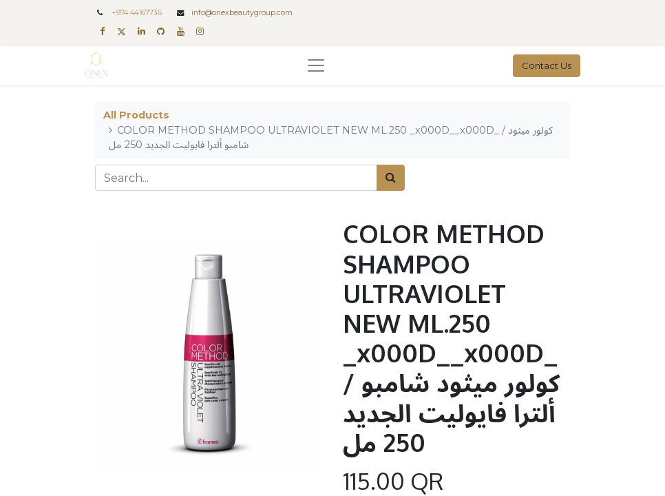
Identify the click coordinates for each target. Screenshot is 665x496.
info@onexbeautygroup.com (242, 12)
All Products (136, 115)
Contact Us (546, 65)
